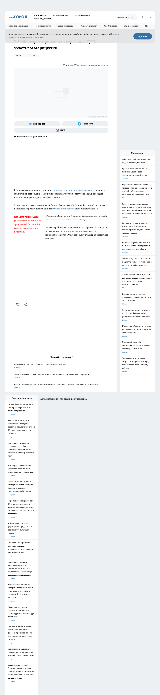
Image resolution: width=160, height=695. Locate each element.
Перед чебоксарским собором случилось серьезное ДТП (61, 366)
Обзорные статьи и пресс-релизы (80, 616)
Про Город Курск (33, 598)
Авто (18, 55)
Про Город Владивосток (35, 603)
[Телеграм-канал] (85, 123)
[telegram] (26, 304)
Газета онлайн (82, 15)
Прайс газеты (10, 619)
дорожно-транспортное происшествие (72, 190)
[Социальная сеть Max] (61, 130)
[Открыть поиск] (143, 16)
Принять (142, 36)
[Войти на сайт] (149, 16)
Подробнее (83, 655)
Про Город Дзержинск (13, 603)
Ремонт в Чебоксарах (18, 26)
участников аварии (64, 208)
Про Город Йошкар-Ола (56, 595)
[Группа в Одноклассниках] (121, 598)
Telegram (8, 613)
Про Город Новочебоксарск (15, 595)
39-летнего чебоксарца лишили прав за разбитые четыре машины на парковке (61, 376)
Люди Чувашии (60, 15)
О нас (39, 613)
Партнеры (72, 619)
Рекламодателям (42, 18)
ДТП (27, 55)
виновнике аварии (72, 231)
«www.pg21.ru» (23, 624)
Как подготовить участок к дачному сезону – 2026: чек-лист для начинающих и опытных (61, 386)
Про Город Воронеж (77, 595)
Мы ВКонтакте (110, 26)
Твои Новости (32, 595)
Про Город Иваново (98, 595)
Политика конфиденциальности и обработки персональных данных (29, 659)
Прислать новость (125, 17)
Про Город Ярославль (13, 598)
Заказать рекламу (89, 26)
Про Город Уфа (75, 598)
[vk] (18, 304)
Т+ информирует (43, 26)
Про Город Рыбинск (55, 598)
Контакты (71, 613)
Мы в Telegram (131, 26)
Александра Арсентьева (94, 65)
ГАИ (35, 55)
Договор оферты (43, 616)
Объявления (9, 616)
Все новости (40, 15)
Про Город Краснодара (56, 603)
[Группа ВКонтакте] (37, 123)
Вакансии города (65, 26)
